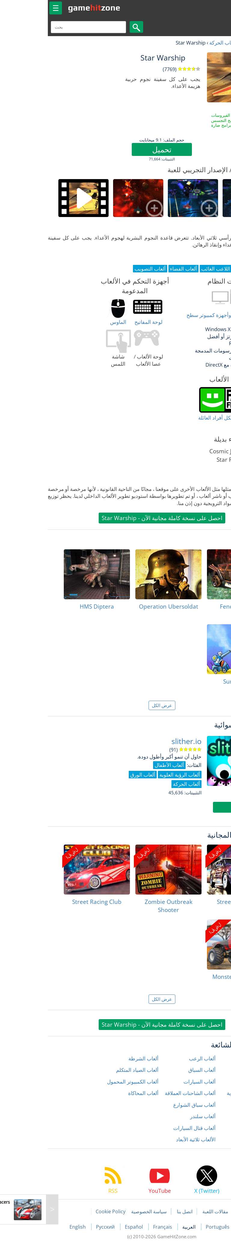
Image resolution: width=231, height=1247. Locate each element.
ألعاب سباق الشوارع (148, 1104)
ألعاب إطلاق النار (208, 1058)
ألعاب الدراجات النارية (203, 1093)
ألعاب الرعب (156, 1058)
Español (88, 1227)
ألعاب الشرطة (97, 1058)
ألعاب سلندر (156, 1116)
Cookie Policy (64, 1211)
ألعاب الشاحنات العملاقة (144, 1093)
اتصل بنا (138, 1211)
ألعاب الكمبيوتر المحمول (86, 1081)
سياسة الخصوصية (102, 1211)
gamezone (48, 7)
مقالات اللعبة (169, 1211)
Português (171, 1227)
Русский (59, 1227)
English (32, 1227)
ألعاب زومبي (213, 1139)
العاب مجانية (207, 42)
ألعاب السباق (155, 1069)
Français (117, 1227)
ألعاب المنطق (212, 1116)
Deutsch (202, 1227)
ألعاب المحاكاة (97, 1093)
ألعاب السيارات (153, 1081)
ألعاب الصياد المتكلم (91, 1069)
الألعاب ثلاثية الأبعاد (149, 1139)
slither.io (140, 741)
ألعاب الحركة (176, 42)
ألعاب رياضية (213, 1127)
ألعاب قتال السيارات (148, 1127)
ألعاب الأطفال (211, 1069)
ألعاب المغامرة (211, 1104)
